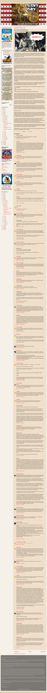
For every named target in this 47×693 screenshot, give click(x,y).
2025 (3, 109)
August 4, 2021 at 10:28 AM (20, 312)
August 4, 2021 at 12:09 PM (20, 360)
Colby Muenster (18, 363)
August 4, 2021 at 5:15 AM (20, 217)
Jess (17, 161)
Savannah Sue (18, 174)
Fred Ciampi (18, 305)
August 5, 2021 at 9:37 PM (20, 620)
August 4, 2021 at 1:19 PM (20, 402)
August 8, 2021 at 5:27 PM (20, 634)
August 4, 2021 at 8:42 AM (20, 282)
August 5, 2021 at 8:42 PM (20, 584)
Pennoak (17, 256)
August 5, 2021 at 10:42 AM (20, 563)
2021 (3, 199)
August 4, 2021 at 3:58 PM (20, 504)
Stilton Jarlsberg (18, 507)
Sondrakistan (3, 169)
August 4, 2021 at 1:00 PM (20, 388)
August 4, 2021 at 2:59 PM (20, 455)
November (5, 117)
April (4, 135)
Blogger (29, 689)
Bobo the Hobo (18, 213)
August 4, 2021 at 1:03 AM (20, 158)
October (4, 118)
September (5, 119)
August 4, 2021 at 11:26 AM (20, 342)
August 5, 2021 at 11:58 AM (20, 572)
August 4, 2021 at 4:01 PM (20, 512)
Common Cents (4, 166)
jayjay (17, 399)
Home (30, 651)
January (4, 139)
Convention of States (5, 167)
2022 (3, 113)
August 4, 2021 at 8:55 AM (20, 288)
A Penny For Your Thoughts (7, 123)
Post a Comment (17, 647)
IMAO (2, 168)
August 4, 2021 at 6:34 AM (20, 245)
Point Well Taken (5, 124)
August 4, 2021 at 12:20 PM (20, 380)
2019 (3, 142)
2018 (3, 143)
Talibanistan (5, 210)
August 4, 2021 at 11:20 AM (20, 331)
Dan (17, 188)
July (4, 131)
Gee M (17, 181)
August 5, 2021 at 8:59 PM (20, 608)
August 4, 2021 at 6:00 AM (20, 239)
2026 (3, 108)
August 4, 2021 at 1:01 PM (20, 396)
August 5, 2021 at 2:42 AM (20, 544)
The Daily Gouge (4, 170)
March (4, 136)
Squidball (17, 155)
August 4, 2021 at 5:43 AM (20, 226)
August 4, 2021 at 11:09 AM (20, 324)
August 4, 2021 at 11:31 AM (20, 347)
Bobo (17, 334)
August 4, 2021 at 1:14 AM (20, 185)
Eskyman (17, 350)
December (5, 200)
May (4, 134)
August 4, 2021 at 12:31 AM (20, 152)
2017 (3, 144)
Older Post (43, 651)
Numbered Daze (5, 122)
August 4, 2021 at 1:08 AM (20, 178)
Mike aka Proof (18, 135)
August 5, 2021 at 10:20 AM (20, 557)
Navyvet (17, 547)
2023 (3, 112)
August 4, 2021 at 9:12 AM (20, 302)
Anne (17, 391)
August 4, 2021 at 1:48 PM (20, 422)
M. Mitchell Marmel (19, 345)
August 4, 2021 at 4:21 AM (20, 210)
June (4, 217)
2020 (3, 225)
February (4, 222)
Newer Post (16, 651)
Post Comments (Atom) (21, 653)
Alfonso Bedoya (18, 229)
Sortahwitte (18, 285)
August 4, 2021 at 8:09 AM (20, 276)
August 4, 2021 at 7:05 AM (20, 253)
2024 (3, 111)
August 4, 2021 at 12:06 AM (20, 138)
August (4, 205)
